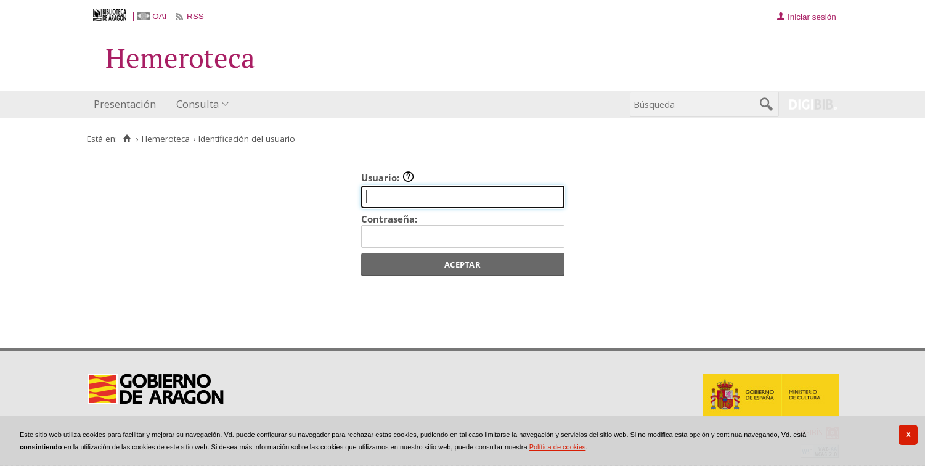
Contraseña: (389, 219)
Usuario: (387, 178)
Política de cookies (557, 447)
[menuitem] (127, 104)
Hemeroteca (166, 138)
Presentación (125, 104)
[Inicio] (127, 138)
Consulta (197, 104)
